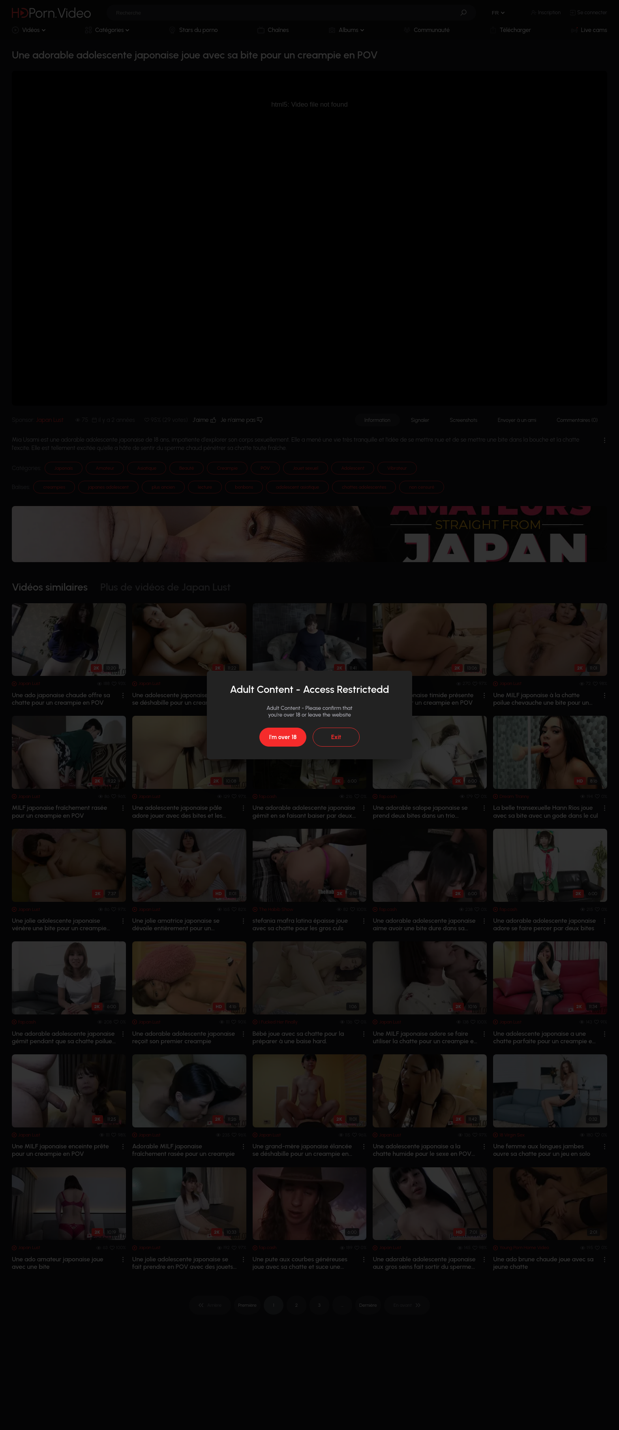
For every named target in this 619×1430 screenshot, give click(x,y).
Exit (336, 737)
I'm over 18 (282, 737)
